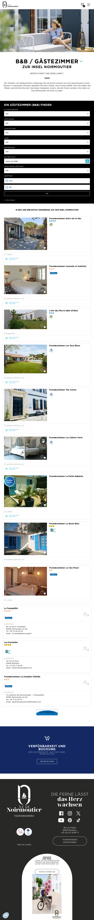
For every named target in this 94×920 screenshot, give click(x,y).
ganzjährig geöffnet (14, 166)
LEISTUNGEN (9, 119)
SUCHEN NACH (10, 157)
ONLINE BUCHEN (47, 761)
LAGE (6, 138)
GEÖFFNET (8, 176)
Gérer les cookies (24, 844)
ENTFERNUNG (9, 147)
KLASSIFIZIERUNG (11, 109)
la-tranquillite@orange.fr (22, 633)
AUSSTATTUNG (10, 128)
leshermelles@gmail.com (22, 668)
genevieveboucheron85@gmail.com (26, 702)
